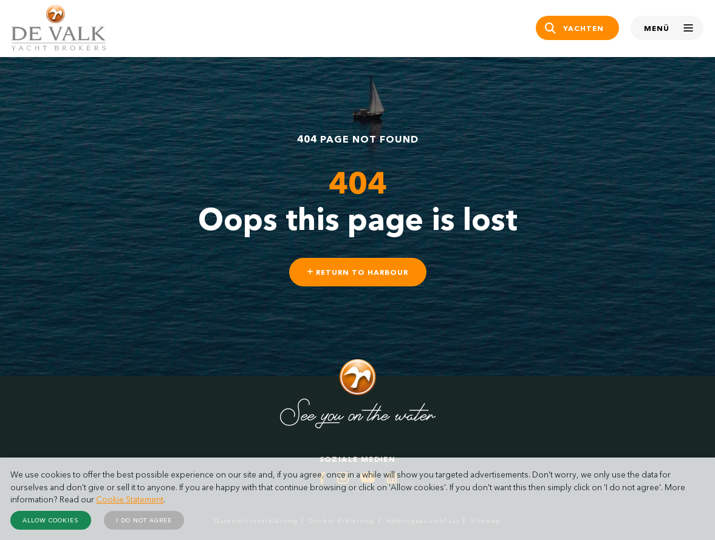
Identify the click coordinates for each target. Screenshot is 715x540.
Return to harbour (357, 272)
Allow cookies (50, 520)
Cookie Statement (129, 499)
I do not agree (144, 520)
